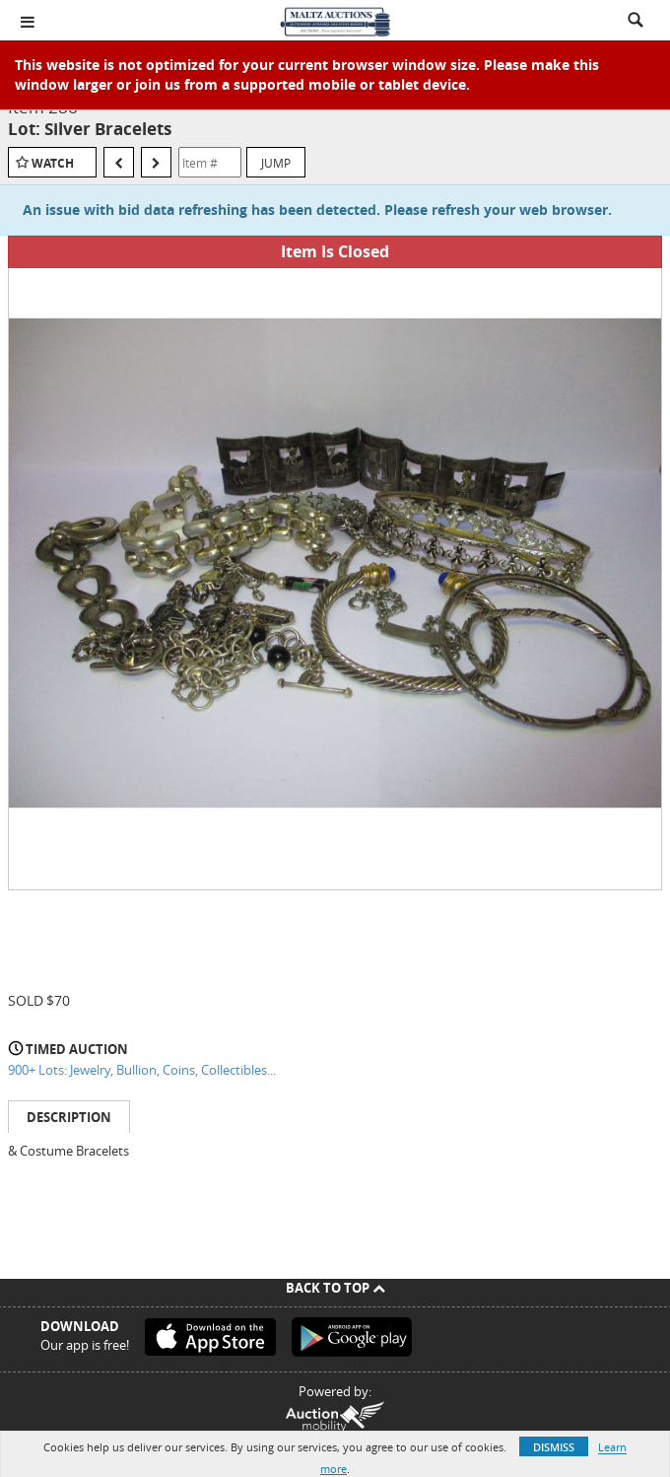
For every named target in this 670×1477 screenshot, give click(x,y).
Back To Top (335, 1288)
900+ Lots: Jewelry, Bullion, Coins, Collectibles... (142, 1070)
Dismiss (553, 1447)
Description (69, 1117)
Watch (53, 163)
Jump (276, 163)
